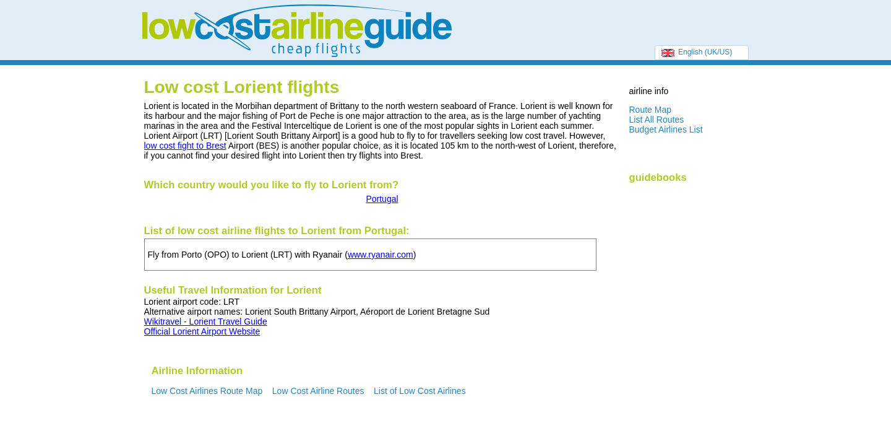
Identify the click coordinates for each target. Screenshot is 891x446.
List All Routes (656, 120)
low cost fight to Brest (185, 146)
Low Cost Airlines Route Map (207, 391)
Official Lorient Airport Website (202, 331)
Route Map (650, 110)
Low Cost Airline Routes (318, 391)
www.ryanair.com (380, 255)
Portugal (382, 199)
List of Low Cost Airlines (420, 391)
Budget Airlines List (666, 129)
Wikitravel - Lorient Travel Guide (205, 321)
